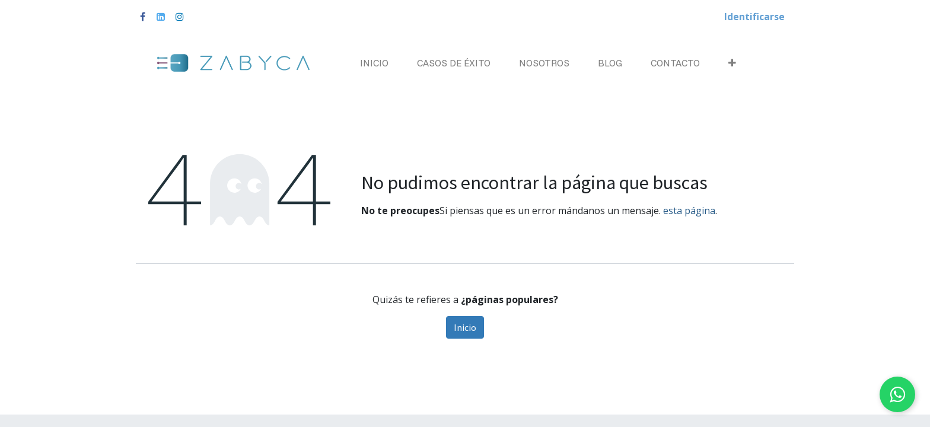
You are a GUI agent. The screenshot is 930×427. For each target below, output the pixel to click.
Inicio (465, 327)
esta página (689, 210)
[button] (732, 63)
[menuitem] (374, 63)
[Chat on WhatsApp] (897, 394)
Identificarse (754, 16)
